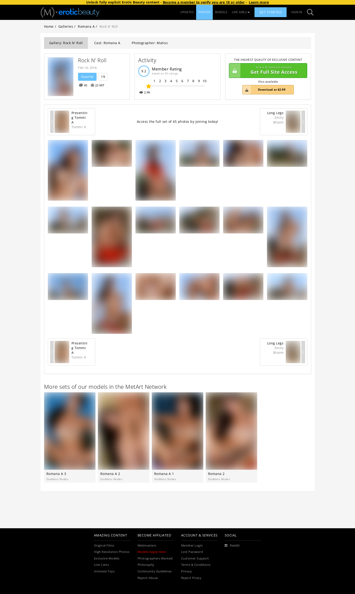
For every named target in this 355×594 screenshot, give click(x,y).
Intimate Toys (104, 571)
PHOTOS (204, 12)
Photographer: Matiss (150, 43)
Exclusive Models (107, 558)
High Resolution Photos (112, 552)
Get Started (270, 12)
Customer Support (195, 558)
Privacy (186, 571)
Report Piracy (191, 578)
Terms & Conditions (196, 565)
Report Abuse (148, 578)
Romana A (86, 26)
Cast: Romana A (107, 43)
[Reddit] (232, 546)
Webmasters (147, 546)
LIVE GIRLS (241, 12)
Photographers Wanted (155, 558)
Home (49, 26)
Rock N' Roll (92, 60)
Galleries (65, 26)
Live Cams (101, 565)
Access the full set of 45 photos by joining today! (177, 121)
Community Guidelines (155, 571)
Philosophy (146, 565)
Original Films (104, 546)
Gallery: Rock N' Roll (66, 43)
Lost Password (192, 552)
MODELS (221, 12)
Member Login (192, 546)
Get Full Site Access (267, 70)
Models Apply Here (152, 552)
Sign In (296, 12)
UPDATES (187, 12)
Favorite (87, 76)
